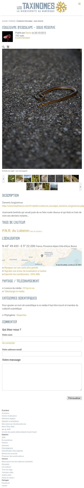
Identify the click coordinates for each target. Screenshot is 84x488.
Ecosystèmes (7, 440)
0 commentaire (22, 38)
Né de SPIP (6, 429)
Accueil (4, 21)
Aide (3, 437)
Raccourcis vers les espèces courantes (17, 461)
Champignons (7, 448)
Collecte (12, 21)
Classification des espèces (12, 451)
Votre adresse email (12, 349)
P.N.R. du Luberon (15, 231)
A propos (5, 413)
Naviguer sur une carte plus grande (21, 267)
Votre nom (7, 335)
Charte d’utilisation (9, 416)
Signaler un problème (10, 421)
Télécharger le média (8, 47)
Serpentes (21, 315)
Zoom (3, 47)
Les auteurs (6, 467)
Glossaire (5, 464)
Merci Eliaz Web (8, 427)
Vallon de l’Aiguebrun (36, 231)
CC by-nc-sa (28, 288)
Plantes (5, 443)
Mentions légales (8, 418)
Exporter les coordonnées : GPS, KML (22, 274)
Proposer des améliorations (13, 456)
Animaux (5, 445)
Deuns (29, 33)
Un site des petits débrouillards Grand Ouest (19, 432)
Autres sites (6, 475)
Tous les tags (7, 470)
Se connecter (8, 343)
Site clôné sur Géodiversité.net (14, 424)
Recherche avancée (9, 453)
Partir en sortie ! (8, 478)
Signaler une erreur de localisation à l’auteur (25, 271)
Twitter (4, 486)
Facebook (6, 483)
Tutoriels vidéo (7, 472)
